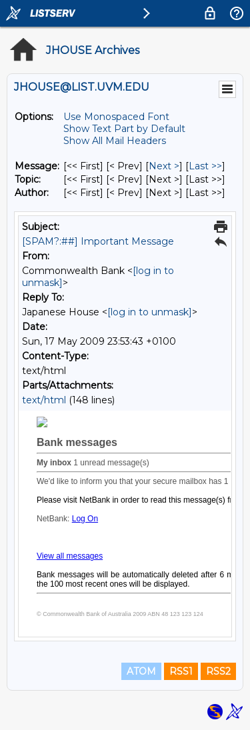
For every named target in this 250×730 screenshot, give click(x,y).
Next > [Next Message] (164, 166)
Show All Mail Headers (114, 141)
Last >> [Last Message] (205, 166)
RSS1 (181, 671)
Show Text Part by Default (124, 129)
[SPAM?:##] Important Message (98, 241)
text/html (44, 400)
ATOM (141, 671)
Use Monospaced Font (116, 117)
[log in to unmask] (149, 312)
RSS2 (218, 671)
